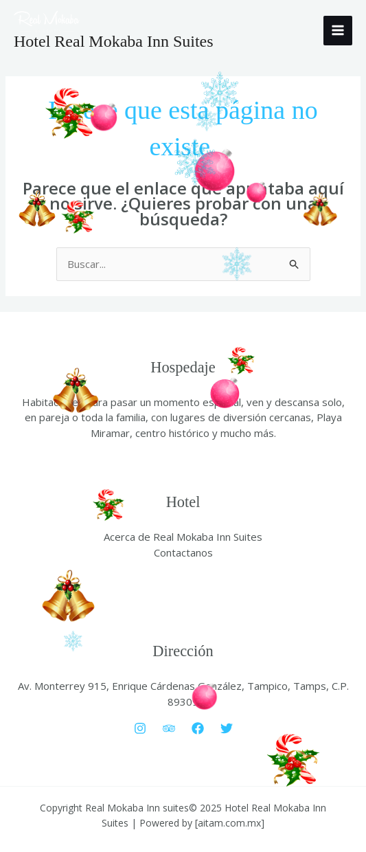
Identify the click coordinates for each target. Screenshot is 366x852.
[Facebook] (198, 728)
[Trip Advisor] (169, 728)
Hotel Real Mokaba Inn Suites (114, 41)
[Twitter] (226, 728)
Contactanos (183, 552)
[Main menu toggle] (338, 30)
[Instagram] (140, 728)
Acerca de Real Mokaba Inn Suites (183, 536)
